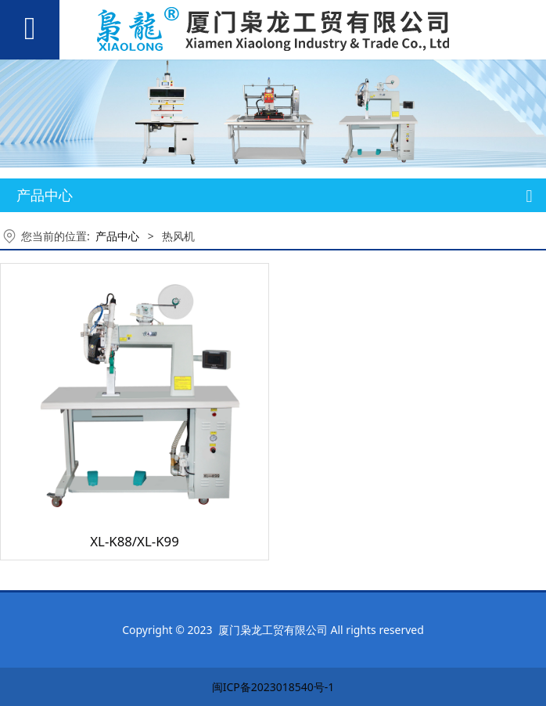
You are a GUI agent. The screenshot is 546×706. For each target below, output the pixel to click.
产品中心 (117, 236)
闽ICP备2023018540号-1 (273, 686)
